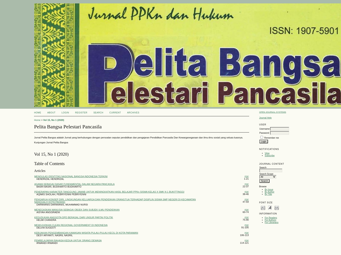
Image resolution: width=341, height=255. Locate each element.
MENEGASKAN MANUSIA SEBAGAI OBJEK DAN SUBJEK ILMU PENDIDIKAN (77, 209)
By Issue (269, 189)
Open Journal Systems (272, 112)
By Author (269, 192)
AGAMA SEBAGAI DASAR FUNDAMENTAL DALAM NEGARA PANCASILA (74, 184)
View (267, 153)
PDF (247, 176)
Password (264, 133)
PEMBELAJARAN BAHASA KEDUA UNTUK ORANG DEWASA (68, 240)
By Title (268, 194)
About (51, 112)
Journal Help (265, 118)
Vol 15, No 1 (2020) (53, 120)
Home (37, 112)
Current (115, 112)
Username (264, 129)
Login (65, 112)
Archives (133, 112)
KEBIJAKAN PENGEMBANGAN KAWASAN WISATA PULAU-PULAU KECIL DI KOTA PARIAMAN (86, 233)
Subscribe (270, 155)
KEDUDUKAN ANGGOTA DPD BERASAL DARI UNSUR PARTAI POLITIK (73, 217)
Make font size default (270, 207)
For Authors (270, 220)
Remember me (271, 138)
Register (81, 112)
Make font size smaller (263, 207)
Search (98, 112)
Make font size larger (277, 207)
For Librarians (271, 222)
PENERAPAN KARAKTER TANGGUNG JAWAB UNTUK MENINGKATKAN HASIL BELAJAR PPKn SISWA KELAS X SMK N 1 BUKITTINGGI (109, 192)
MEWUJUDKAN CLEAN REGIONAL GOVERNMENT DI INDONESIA (71, 225)
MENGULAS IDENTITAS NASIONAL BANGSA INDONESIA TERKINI (71, 176)
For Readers (271, 218)
